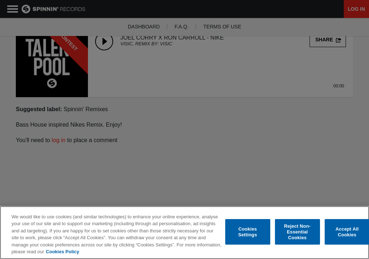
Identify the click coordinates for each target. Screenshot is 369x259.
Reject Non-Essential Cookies (297, 232)
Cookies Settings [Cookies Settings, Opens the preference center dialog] (247, 231)
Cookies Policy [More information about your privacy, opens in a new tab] (62, 251)
